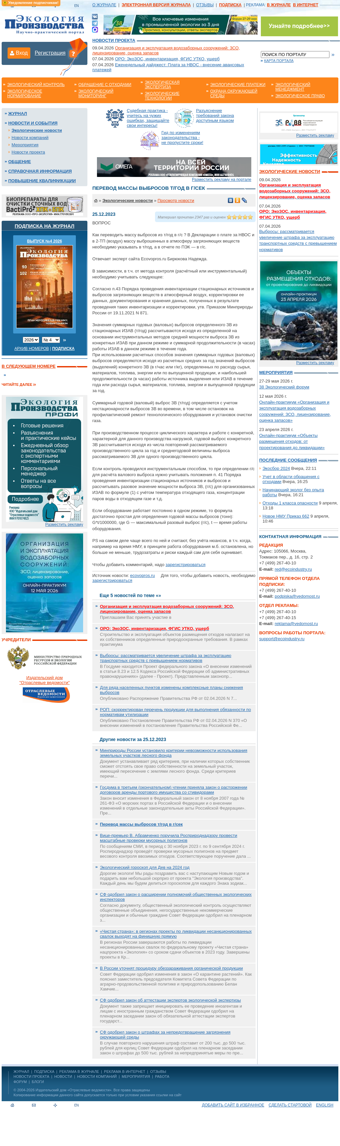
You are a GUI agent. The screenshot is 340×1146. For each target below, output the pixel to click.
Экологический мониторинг (95, 93)
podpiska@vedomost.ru (297, 596)
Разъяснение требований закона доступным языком (215, 115)
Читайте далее (17, 385)
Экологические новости (37, 130)
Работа (162, 1076)
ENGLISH (324, 1105)
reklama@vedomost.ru (296, 623)
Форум (20, 1082)
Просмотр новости (176, 200)
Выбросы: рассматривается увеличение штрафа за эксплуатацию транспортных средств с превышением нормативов (165, 658)
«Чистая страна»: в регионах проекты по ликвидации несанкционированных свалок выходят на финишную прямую (176, 934)
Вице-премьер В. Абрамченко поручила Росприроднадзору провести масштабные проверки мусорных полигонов (168, 838)
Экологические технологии (162, 95)
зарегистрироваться (185, 564)
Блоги (38, 1082)
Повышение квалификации (42, 180)
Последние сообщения (288, 460)
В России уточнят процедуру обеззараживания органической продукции (171, 968)
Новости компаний (30, 137)
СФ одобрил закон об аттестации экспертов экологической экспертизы (170, 1000)
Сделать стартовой (290, 1105)
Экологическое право (300, 96)
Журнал (17, 113)
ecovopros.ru (142, 575)
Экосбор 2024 (276, 468)
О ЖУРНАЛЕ (104, 5)
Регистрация (50, 53)
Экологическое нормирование (24, 93)
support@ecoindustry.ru (281, 638)
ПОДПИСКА (44, 1072)
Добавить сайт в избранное (233, 1105)
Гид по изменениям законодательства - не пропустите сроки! (182, 137)
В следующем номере (28, 366)
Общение (19, 161)
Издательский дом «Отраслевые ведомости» (73, 1090)
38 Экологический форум (284, 387)
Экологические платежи (237, 84)
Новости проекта (113, 40)
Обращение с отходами (104, 84)
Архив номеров (32, 348)
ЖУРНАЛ (21, 1072)
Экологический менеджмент (292, 87)
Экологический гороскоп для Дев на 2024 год (145, 867)
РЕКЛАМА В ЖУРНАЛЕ (79, 1072)
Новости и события (32, 123)
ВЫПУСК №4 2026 (44, 241)
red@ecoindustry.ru (293, 569)
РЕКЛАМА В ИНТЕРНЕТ (124, 1072)
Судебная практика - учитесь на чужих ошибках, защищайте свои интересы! (148, 118)
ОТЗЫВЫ (205, 5)
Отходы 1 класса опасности (290, 503)
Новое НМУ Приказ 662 (286, 516)
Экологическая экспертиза (162, 84)
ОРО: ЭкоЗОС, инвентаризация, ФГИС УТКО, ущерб (167, 58)
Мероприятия (25, 144)
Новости (63, 1076)
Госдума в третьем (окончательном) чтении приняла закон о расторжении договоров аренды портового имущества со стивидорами (173, 790)
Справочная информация (40, 171)
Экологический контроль (36, 84)
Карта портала (279, 61)
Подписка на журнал (45, 226)
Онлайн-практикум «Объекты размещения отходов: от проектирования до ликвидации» (292, 441)
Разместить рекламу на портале (221, 179)
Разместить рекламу (64, 524)
